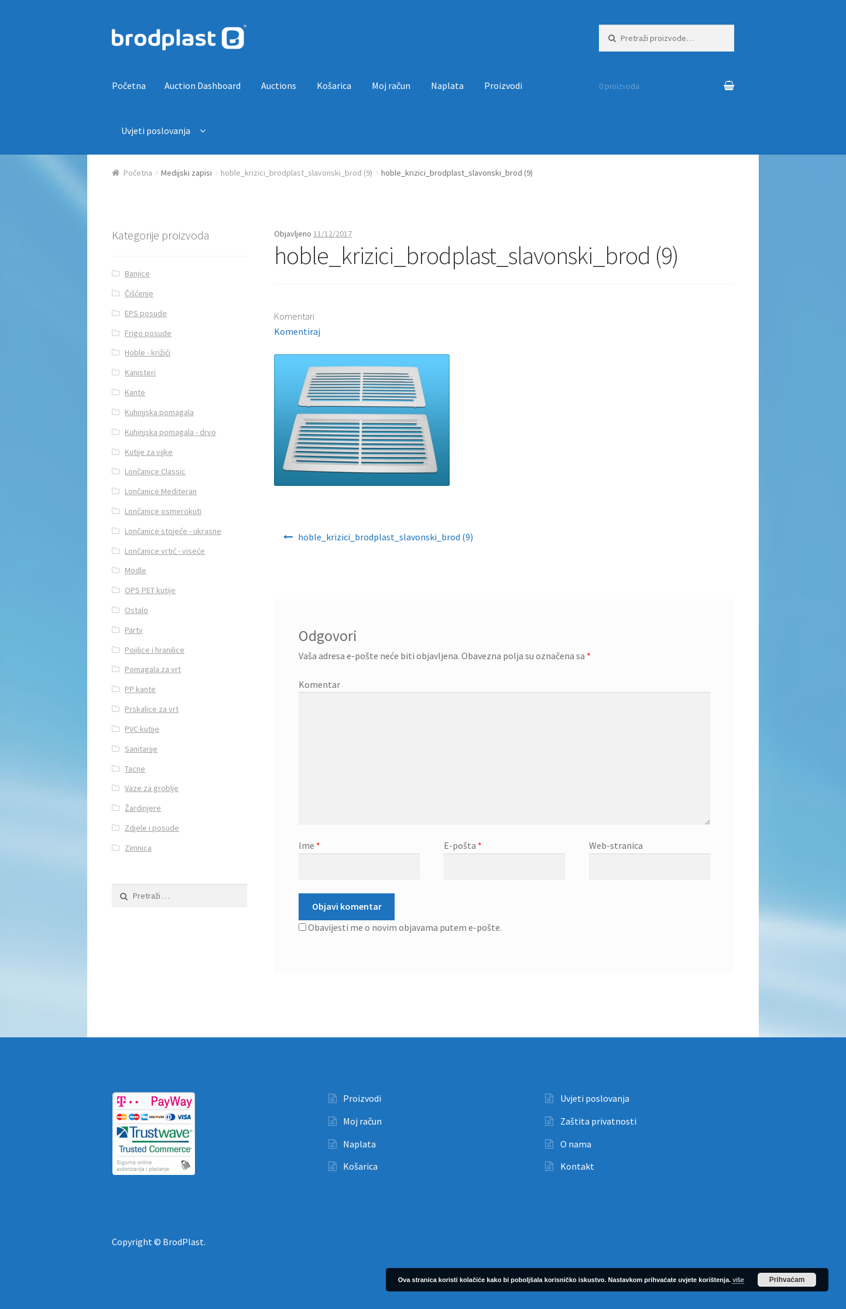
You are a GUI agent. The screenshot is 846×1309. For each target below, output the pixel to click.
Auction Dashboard (203, 85)
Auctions (278, 85)
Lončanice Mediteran (161, 491)
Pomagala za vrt (153, 669)
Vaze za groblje (152, 788)
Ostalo (136, 610)
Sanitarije (141, 748)
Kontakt (577, 1166)
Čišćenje (139, 293)
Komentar (319, 684)
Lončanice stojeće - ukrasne (173, 531)
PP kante (140, 689)
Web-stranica (616, 845)
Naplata (447, 85)
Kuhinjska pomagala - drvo (170, 432)
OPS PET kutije (150, 590)
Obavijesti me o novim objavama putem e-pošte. (405, 927)
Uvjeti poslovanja (155, 130)
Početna (129, 85)
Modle (135, 570)
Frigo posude (148, 333)
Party (134, 630)
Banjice (137, 273)
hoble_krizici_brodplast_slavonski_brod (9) (296, 172)
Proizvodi (503, 85)
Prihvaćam (787, 1280)
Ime (309, 845)
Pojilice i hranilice (154, 650)
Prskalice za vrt (152, 709)
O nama (575, 1144)
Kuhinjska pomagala (159, 412)
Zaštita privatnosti (598, 1121)
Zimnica (138, 847)
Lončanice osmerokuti (163, 511)
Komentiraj (297, 331)
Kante (135, 392)
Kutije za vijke (149, 452)
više (738, 1279)
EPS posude (146, 313)
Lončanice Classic (155, 471)
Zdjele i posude (152, 828)
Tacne (135, 768)
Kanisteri (140, 372)
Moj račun (391, 85)
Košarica (334, 85)
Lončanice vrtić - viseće (165, 551)
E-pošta (463, 845)
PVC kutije (142, 729)
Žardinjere (143, 808)
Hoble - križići (147, 352)
